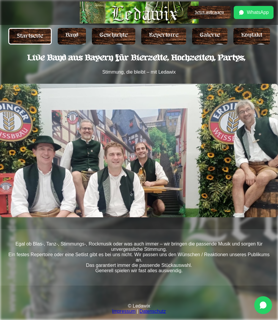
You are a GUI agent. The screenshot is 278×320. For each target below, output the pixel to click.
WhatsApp (253, 12)
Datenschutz (152, 311)
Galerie (210, 35)
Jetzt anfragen (209, 12)
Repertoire (163, 35)
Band (71, 35)
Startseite (30, 36)
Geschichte (114, 35)
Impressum (124, 311)
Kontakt (251, 35)
